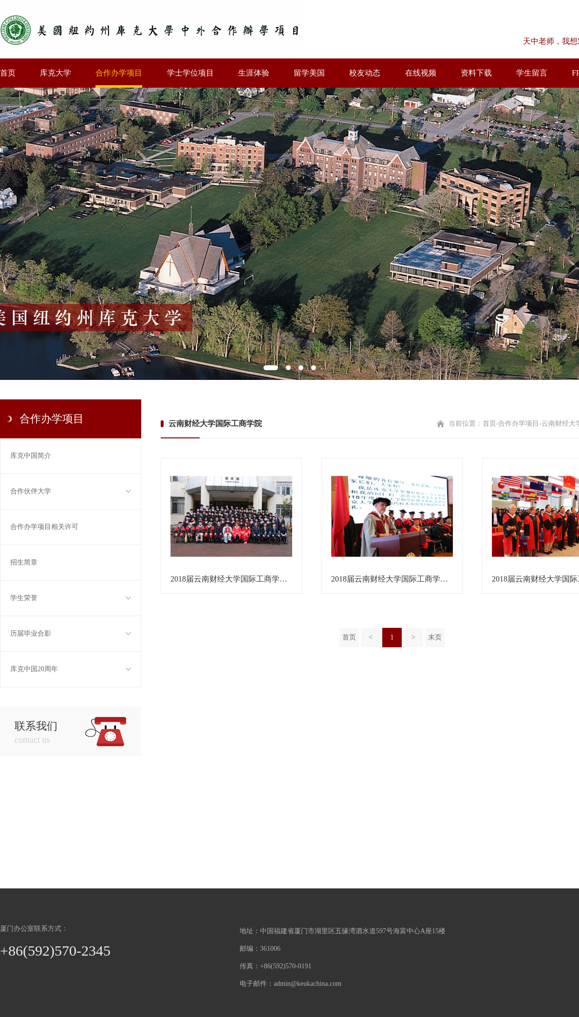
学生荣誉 (70, 598)
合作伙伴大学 (70, 491)
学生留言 (531, 73)
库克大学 (55, 73)
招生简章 (23, 562)
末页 (435, 637)
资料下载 (476, 73)
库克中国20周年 (70, 669)
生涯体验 (253, 73)
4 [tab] (313, 367)
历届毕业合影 (70, 633)
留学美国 (309, 73)
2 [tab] (288, 367)
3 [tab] (301, 367)
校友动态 (364, 73)
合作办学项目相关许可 (44, 526)
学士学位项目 (190, 73)
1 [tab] (270, 367)
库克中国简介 (30, 455)
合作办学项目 (118, 73)
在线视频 (420, 73)
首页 (8, 73)
